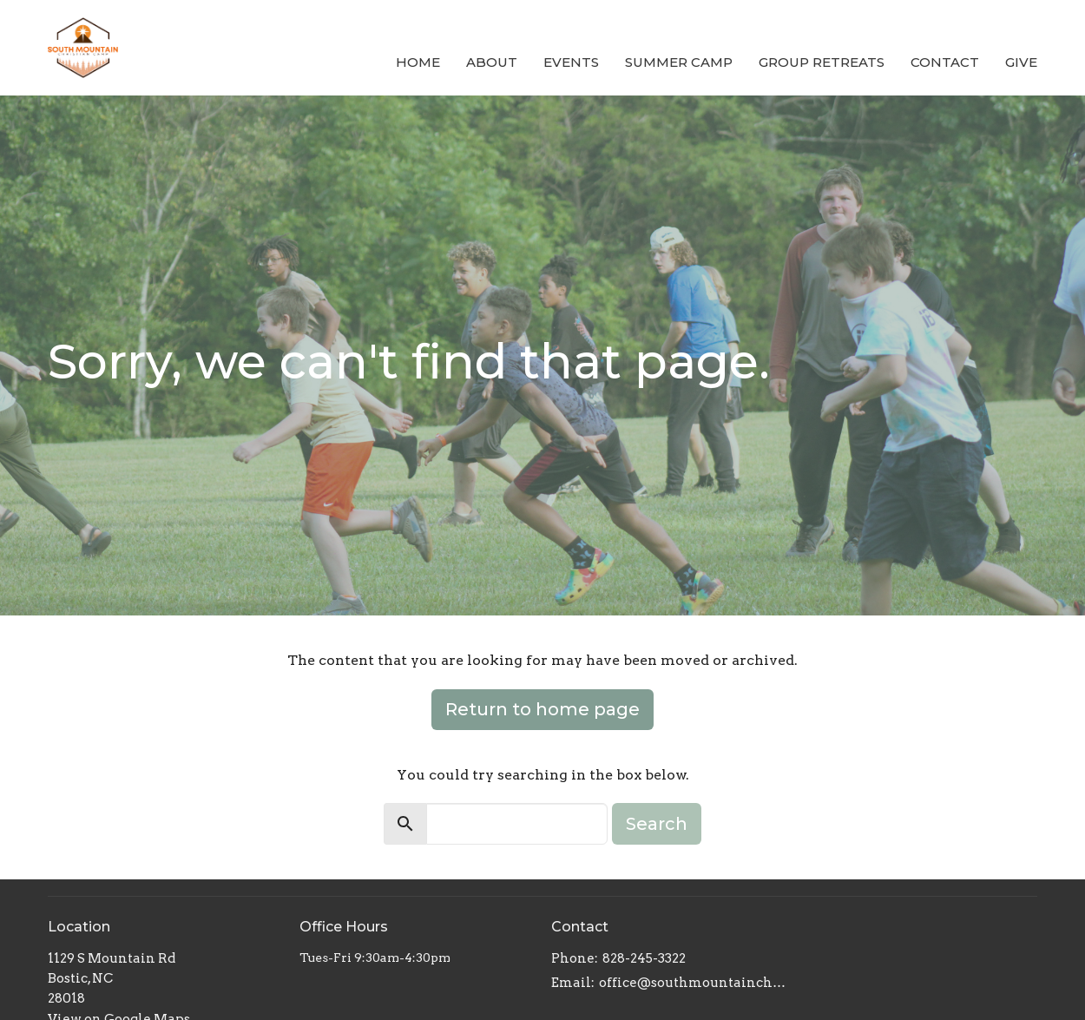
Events (571, 62)
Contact (945, 62)
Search (656, 823)
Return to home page (542, 709)
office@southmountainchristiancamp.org (692, 982)
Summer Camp (679, 62)
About (491, 62)
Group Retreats (821, 62)
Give (1021, 62)
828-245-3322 (644, 958)
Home (418, 62)
